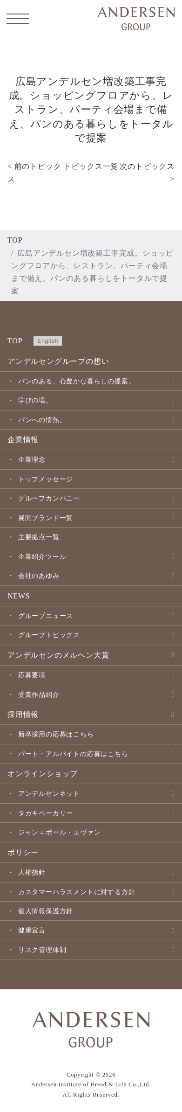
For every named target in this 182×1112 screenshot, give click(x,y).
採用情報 (23, 714)
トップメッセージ (45, 479)
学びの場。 (35, 400)
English (47, 341)
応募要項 (32, 675)
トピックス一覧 (91, 166)
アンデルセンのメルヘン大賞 (58, 655)
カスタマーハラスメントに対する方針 (76, 892)
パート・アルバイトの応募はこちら (73, 754)
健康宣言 (32, 930)
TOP (14, 240)
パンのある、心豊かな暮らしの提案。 (76, 381)
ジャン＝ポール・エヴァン (59, 832)
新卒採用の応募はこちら (56, 734)
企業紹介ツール (42, 556)
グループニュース (45, 615)
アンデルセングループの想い (58, 361)
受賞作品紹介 (39, 694)
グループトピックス (49, 635)
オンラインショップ (42, 774)
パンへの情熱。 (42, 420)
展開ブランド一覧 (45, 517)
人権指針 (32, 872)
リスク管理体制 (42, 949)
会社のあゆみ (39, 575)
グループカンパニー (49, 498)
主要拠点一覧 (39, 537)
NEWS (18, 596)
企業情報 (23, 440)
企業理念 (32, 459)
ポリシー (23, 852)
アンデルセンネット (49, 793)
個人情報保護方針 (45, 911)
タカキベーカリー (45, 813)
